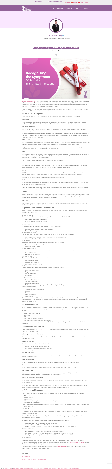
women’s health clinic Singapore (72, 468)
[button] (78, 8)
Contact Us (85, 8)
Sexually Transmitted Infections (36, 468)
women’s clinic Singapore (59, 468)
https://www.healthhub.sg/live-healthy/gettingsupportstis (34, 459)
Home (53, 8)
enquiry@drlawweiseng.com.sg (55, 1)
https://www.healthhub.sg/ (27, 456)
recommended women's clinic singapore (21, 468)
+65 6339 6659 (39, 1)
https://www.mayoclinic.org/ (28, 462)
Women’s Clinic (60, 8)
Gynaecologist (69, 8)
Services (77, 8)
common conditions (8, 468)
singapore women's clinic (48, 468)
